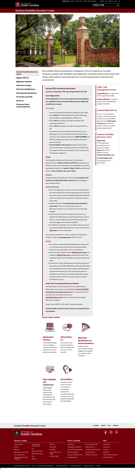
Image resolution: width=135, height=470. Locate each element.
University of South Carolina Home (27, 4)
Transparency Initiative (62, 466)
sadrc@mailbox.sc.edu (107, 155)
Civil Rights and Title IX (76, 466)
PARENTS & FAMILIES (92, 1)
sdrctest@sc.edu (64, 237)
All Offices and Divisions (91, 454)
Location (96, 425)
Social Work (52, 449)
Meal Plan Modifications (25, 89)
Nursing (34, 458)
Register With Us (22, 78)
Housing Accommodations (26, 93)
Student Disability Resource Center (27, 73)
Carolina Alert (106, 444)
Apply (115, 1)
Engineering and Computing (21, 452)
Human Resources (89, 447)
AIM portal (53, 230)
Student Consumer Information (46, 466)
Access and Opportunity (91, 444)
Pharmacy (52, 444)
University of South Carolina (22, 466)
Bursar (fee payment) (73, 452)
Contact (103, 425)
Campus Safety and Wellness (110, 454)
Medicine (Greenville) (37, 453)
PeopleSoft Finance (108, 457)
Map (106, 1)
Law (33, 448)
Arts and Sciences (18, 444)
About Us (20, 101)
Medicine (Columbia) (37, 451)
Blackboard (106, 452)
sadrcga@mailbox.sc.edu (54, 297)
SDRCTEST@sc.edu (63, 255)
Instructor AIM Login (103, 99)
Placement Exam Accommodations (23, 106)
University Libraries (90, 452)
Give (119, 1)
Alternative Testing (23, 85)
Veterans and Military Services (75, 454)
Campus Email (106, 447)
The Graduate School (19, 454)
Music (33, 456)
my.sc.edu (105, 449)
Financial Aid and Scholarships (75, 449)
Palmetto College (54, 456)
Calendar (102, 1)
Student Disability (34, 10)
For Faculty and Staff (24, 97)
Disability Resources (73, 457)
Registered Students (24, 82)
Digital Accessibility (89, 466)
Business (16, 447)
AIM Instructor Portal (79, 252)
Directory (110, 1)
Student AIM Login (102, 93)
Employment (71, 444)
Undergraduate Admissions (74, 447)
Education (16, 449)
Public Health (53, 447)
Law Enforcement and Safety (92, 449)
